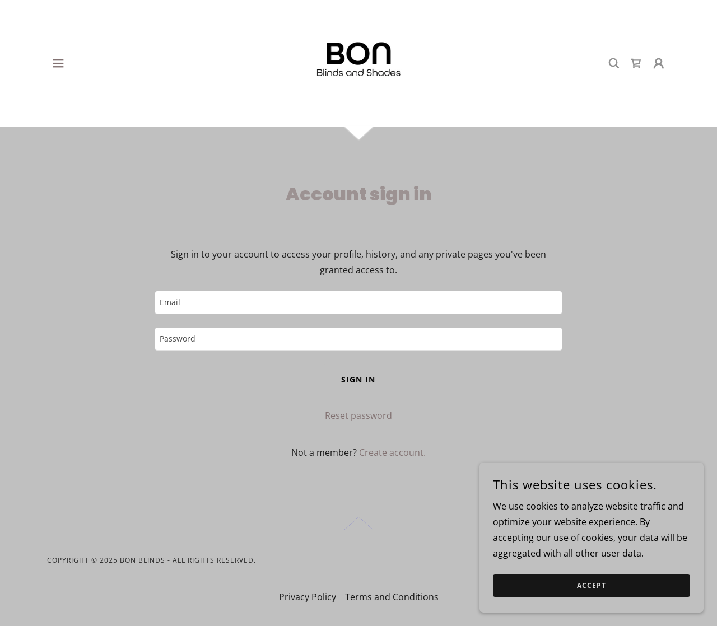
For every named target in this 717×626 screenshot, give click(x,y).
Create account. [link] (392, 452)
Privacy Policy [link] (307, 597)
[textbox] (358, 302)
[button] (58, 63)
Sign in (358, 379)
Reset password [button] (358, 415)
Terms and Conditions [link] (392, 597)
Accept (591, 586)
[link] (358, 62)
